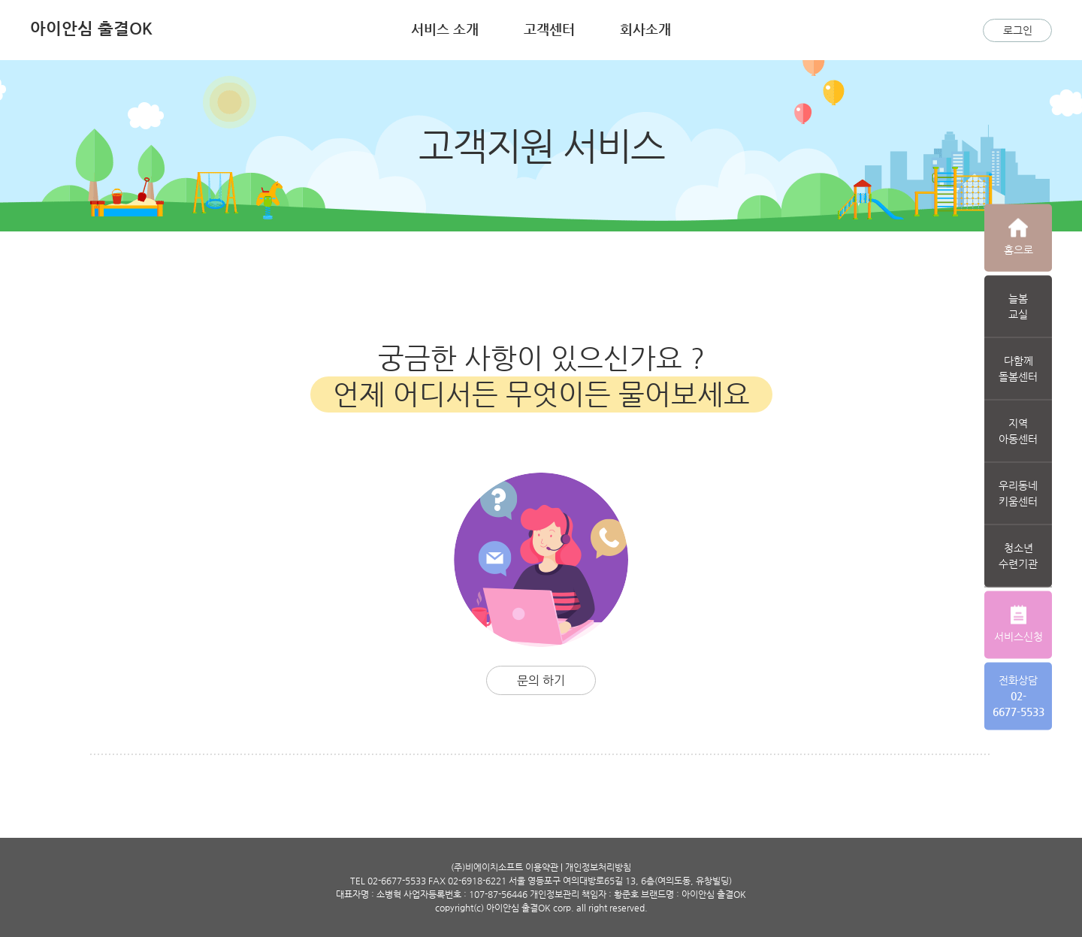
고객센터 (549, 29)
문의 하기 (541, 680)
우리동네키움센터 (1018, 492)
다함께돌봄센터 (1018, 368)
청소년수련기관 (1018, 555)
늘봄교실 (1018, 305)
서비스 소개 (445, 29)
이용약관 (541, 867)
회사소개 (645, 29)
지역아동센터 (1018, 430)
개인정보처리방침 (598, 867)
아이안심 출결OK (91, 28)
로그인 (1017, 30)
